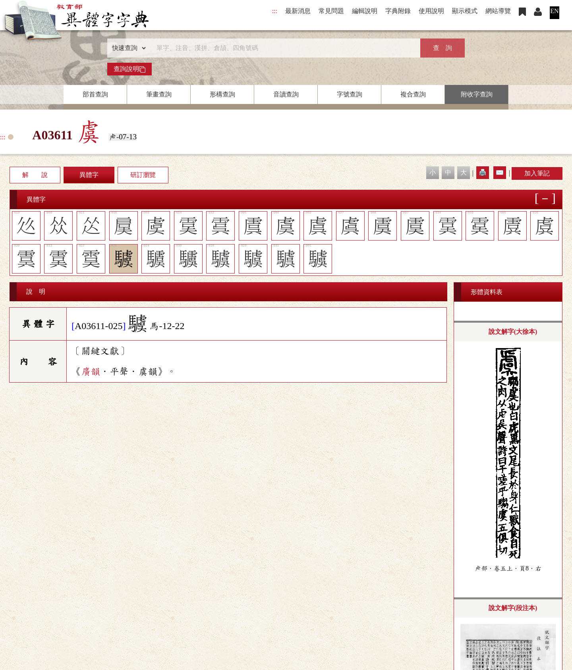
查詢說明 (129, 69)
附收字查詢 (477, 94)
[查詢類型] (127, 48)
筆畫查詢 (159, 94)
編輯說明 (364, 11)
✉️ (500, 172)
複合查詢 (413, 94)
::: (274, 11)
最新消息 (298, 11)
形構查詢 (222, 94)
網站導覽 (498, 11)
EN (554, 11)
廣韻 (90, 371)
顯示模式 (464, 11)
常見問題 (331, 11)
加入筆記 (537, 173)
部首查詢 (95, 94)
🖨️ (483, 172)
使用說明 (431, 11)
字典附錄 (398, 11)
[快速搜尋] (283, 48)
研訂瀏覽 (143, 174)
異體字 (89, 174)
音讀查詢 (286, 94)
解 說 (35, 174)
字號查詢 (349, 94)
